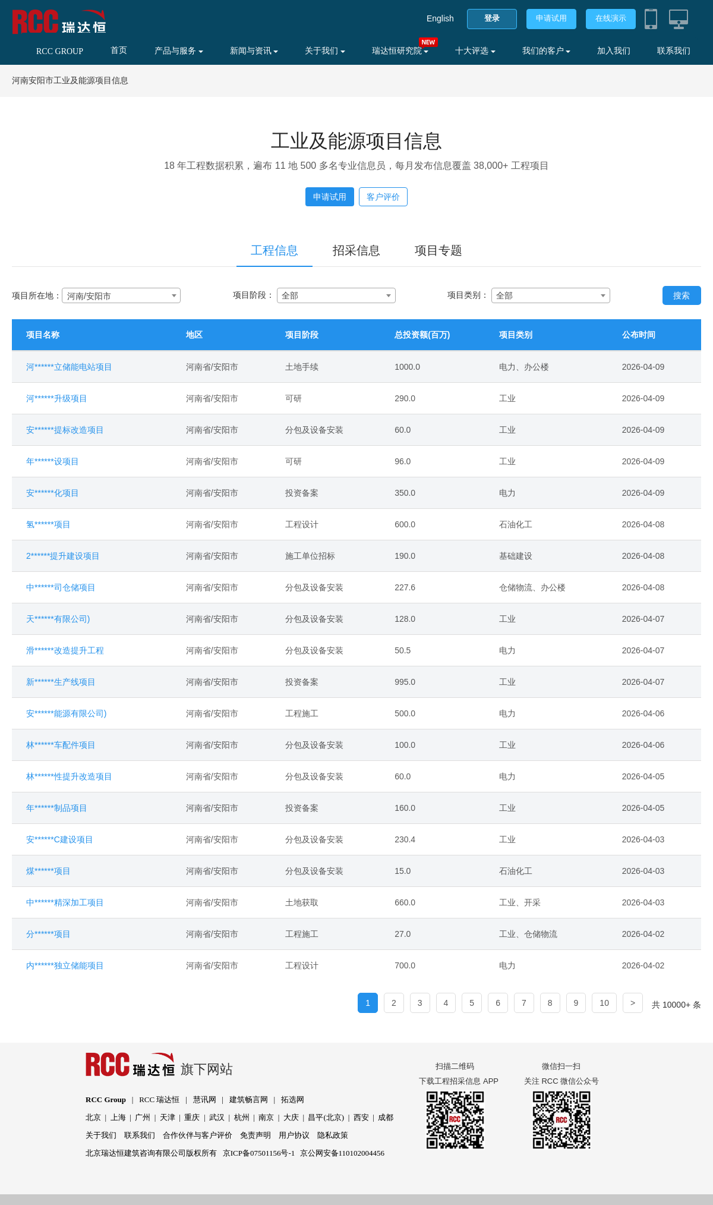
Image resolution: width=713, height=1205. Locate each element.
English (440, 18)
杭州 (242, 1117)
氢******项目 (48, 524)
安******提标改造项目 (65, 430)
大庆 (291, 1117)
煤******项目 (48, 871)
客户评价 (383, 197)
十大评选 (475, 50)
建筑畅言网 (248, 1099)
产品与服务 (178, 50)
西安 (361, 1117)
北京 (93, 1117)
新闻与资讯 (254, 50)
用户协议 (294, 1135)
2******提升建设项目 (63, 556)
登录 (492, 18)
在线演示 (610, 18)
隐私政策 (332, 1135)
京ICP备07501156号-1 (259, 1153)
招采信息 (356, 250)
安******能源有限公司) (66, 713)
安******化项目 (52, 493)
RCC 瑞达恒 (159, 1099)
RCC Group (106, 1099)
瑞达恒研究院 (400, 50)
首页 (119, 50)
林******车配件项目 (61, 745)
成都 (385, 1117)
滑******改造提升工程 (65, 650)
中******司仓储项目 (61, 587)
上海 (118, 1117)
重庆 (192, 1117)
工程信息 (274, 250)
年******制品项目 (56, 808)
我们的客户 (546, 50)
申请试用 (551, 18)
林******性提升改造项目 (69, 776)
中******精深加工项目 (65, 902)
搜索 (681, 295)
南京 (266, 1117)
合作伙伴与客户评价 (197, 1135)
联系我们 (673, 50)
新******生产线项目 (61, 682)
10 (604, 1003)
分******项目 (48, 934)
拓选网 (292, 1099)
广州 (142, 1117)
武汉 (217, 1117)
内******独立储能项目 (65, 965)
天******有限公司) (58, 619)
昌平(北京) (326, 1117)
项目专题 (438, 250)
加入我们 (613, 50)
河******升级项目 (56, 398)
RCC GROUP (59, 51)
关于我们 (325, 50)
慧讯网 (204, 1099)
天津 (167, 1117)
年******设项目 (52, 461)
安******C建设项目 (59, 839)
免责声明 (255, 1135)
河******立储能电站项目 (69, 367)
